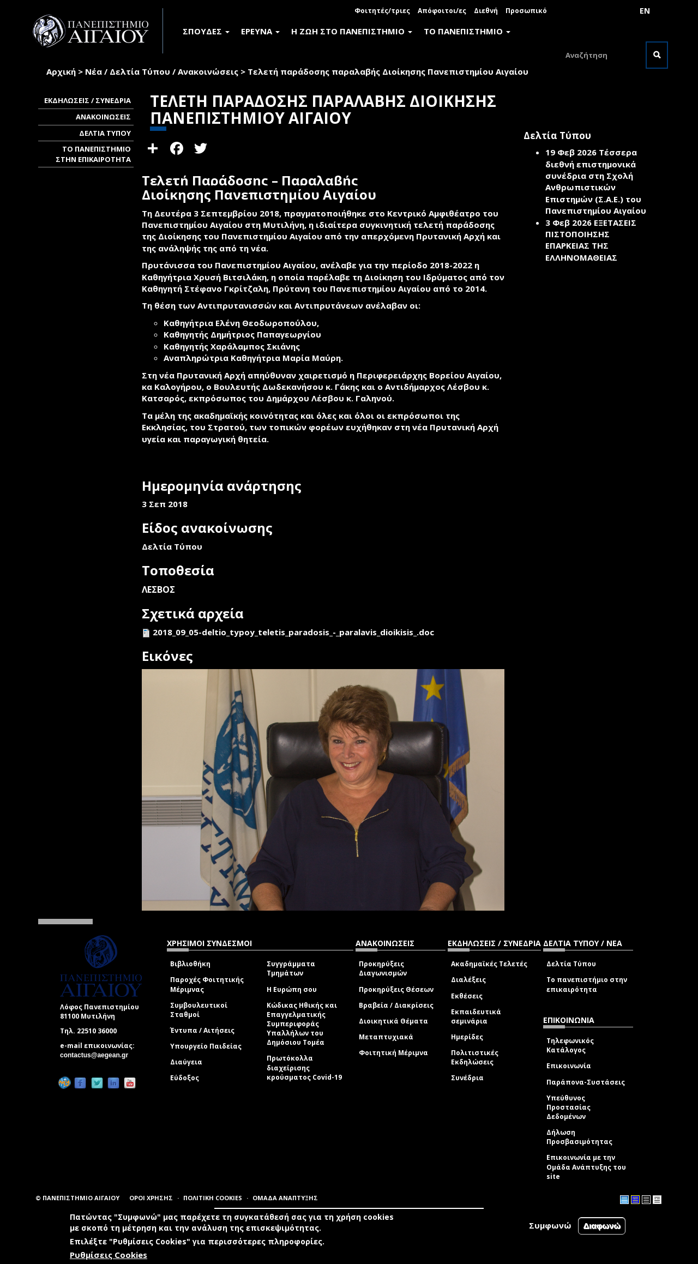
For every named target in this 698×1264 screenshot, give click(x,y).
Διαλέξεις (468, 979)
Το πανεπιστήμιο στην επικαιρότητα (586, 984)
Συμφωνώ (550, 1225)
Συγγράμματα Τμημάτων (291, 968)
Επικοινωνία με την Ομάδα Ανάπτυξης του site (586, 1167)
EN (645, 10)
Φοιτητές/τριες (382, 10)
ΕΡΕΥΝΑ (260, 31)
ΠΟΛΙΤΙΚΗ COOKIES (212, 1198)
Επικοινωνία (568, 1065)
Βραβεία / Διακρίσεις (396, 1005)
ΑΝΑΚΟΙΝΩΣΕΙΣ (103, 117)
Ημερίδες (467, 1037)
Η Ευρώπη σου (292, 989)
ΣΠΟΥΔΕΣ (206, 31)
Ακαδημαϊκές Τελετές (489, 963)
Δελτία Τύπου (571, 963)
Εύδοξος (184, 1077)
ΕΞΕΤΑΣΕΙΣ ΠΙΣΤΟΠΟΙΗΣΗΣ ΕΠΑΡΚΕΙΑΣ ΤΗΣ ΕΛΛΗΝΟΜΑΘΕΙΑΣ (590, 240)
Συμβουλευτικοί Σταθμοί (198, 1010)
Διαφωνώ (602, 1225)
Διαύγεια (186, 1062)
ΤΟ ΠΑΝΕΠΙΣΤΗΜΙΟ (467, 31)
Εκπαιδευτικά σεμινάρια (476, 1016)
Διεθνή (486, 10)
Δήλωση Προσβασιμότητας (579, 1137)
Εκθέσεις (467, 996)
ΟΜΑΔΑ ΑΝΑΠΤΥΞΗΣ (285, 1198)
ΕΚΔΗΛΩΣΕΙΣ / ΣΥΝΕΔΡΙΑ (87, 100)
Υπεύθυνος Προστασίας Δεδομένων (568, 1107)
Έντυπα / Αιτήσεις (202, 1030)
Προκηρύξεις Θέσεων (396, 989)
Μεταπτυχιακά (386, 1037)
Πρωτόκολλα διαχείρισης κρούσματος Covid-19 (304, 1067)
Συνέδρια (467, 1077)
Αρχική (61, 71)
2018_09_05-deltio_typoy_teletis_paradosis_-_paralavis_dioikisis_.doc (293, 632)
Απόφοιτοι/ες (442, 10)
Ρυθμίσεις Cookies (108, 1254)
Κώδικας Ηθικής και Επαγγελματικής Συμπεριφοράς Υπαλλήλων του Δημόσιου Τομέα (302, 1024)
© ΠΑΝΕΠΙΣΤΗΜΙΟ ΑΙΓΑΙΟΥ (77, 1198)
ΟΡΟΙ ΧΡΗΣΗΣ (151, 1198)
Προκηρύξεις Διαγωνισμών (383, 968)
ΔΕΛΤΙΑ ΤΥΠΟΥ (105, 133)
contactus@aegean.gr (97, 1055)
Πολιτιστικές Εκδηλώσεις (474, 1057)
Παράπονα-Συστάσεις (585, 1082)
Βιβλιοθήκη (190, 963)
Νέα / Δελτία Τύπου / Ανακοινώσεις (161, 71)
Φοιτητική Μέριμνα (393, 1052)
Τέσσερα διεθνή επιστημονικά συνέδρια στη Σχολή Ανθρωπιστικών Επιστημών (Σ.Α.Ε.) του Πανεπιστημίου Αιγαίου (595, 181)
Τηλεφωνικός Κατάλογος (570, 1045)
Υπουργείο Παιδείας (206, 1046)
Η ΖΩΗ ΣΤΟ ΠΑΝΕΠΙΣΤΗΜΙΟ (351, 31)
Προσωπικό (526, 10)
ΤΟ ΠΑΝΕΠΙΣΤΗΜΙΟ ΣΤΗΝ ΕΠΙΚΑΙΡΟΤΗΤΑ (93, 154)
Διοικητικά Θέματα (393, 1021)
